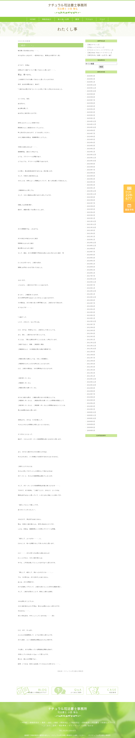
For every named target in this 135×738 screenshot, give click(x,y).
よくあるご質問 (49, 725)
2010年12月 (91, 379)
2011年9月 (91, 351)
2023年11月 (91, 158)
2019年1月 (91, 264)
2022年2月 (91, 215)
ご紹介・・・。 (27, 45)
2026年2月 (91, 79)
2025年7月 (91, 100)
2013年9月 (91, 300)
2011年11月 (91, 345)
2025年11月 (91, 88)
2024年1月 (91, 152)
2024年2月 (91, 148)
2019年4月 (91, 255)
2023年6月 (91, 173)
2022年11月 (91, 194)
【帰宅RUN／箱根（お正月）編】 (99, 55)
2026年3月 (91, 76)
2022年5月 (91, 209)
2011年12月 (91, 342)
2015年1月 (91, 288)
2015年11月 (91, 282)
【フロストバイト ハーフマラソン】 (100, 50)
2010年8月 (91, 391)
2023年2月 (91, 185)
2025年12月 (91, 85)
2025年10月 (91, 91)
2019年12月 (91, 242)
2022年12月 (91, 191)
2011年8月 (91, 355)
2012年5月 (91, 330)
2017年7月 (91, 276)
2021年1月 (91, 236)
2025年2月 (91, 115)
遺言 (50, 722)
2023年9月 (91, 164)
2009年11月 (91, 415)
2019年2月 (91, 261)
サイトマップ (74, 725)
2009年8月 (91, 424)
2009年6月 (91, 427)
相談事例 (62, 725)
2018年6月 (91, 267)
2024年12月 (91, 121)
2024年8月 (91, 130)
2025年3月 (91, 112)
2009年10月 (91, 418)
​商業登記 (64, 722)
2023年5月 (91, 176)
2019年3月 (91, 258)
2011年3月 (91, 370)
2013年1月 (91, 318)
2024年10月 (91, 127)
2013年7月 (91, 303)
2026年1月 (91, 82)
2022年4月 (91, 212)
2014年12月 (91, 291)
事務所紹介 (34, 722)
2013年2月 (91, 315)
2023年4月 (91, 179)
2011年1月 (91, 376)
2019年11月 (91, 245)
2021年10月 (91, 227)
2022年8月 (91, 200)
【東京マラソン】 (93, 44)
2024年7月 (91, 133)
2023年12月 (91, 154)
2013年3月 (91, 312)
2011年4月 (91, 367)
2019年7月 (91, 251)
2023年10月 (91, 161)
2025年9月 (91, 94)
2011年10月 (91, 348)
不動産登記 (75, 722)
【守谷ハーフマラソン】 (96, 47)
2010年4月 (91, 403)
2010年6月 (91, 397)
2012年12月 (91, 321)
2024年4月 (91, 142)
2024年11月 (91, 124)
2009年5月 (91, 430)
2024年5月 (91, 139)
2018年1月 (91, 273)
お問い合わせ (88, 725)
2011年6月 (91, 361)
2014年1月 (91, 294)
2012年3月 (91, 336)
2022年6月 (91, 206)
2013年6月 (91, 306)
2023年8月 (91, 167)
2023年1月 (91, 188)
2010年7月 (91, 394)
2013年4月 (91, 309)
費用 (44, 722)
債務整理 (86, 722)
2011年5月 (91, 364)
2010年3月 (91, 406)
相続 (56, 722)
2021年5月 (91, 230)
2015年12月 (91, 279)
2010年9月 (91, 388)
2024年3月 (91, 145)
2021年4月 (91, 233)
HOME (25, 722)
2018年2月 (91, 270)
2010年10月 (91, 385)
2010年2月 (91, 409)
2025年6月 (91, 103)
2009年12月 (91, 412)
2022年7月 (91, 203)
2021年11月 (91, 224)
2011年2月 (91, 373)
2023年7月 (91, 170)
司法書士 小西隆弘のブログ (103, 722)
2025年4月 (91, 109)
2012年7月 (91, 324)
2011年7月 (91, 358)
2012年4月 (91, 333)
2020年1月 (91, 239)
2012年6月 (91, 327)
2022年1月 (91, 218)
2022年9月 (91, 197)
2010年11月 (91, 382)
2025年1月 (91, 118)
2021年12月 (91, 221)
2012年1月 (91, 339)
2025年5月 (91, 106)
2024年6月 (91, 136)
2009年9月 (91, 421)
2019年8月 (91, 248)
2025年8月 (91, 97)
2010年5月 (91, 400)
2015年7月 (91, 285)
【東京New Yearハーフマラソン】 (100, 52)
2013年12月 (91, 297)
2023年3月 (91, 182)
